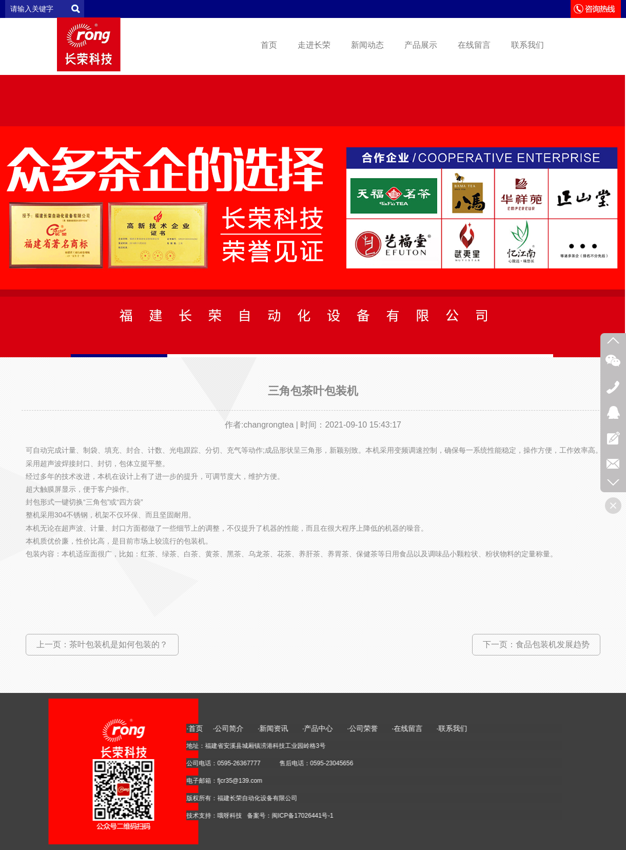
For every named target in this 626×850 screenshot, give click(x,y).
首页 (269, 45)
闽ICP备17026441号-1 (570, 815)
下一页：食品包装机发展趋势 (536, 644)
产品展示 (420, 45)
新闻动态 (367, 45)
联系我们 (527, 45)
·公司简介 (497, 728)
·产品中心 (586, 728)
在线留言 (474, 45)
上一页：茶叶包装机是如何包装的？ (102, 644)
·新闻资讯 (547, 728)
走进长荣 (314, 45)
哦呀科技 (497, 815)
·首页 (462, 728)
